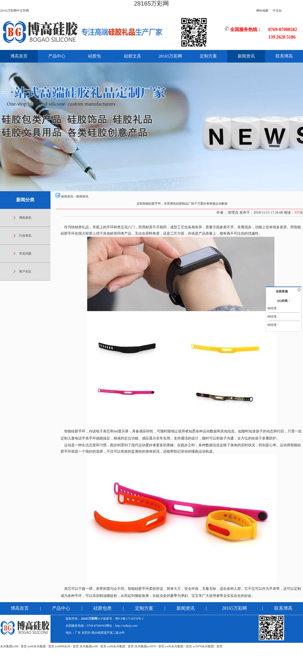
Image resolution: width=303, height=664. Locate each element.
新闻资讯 (246, 56)
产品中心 (56, 56)
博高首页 (19, 56)
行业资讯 (25, 235)
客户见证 (25, 271)
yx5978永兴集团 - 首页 (207, 646)
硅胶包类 (102, 608)
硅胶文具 (132, 56)
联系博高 (284, 56)
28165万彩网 (151, 3)
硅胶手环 (68, 233)
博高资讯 (25, 217)
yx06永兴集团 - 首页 (41, 646)
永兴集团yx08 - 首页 (93, 646)
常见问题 (25, 253)
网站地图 (262, 10)
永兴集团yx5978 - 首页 (149, 646)
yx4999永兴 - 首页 (67, 646)
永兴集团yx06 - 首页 (13, 646)
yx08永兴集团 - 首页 (120, 646)
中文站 (277, 10)
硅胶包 (94, 56)
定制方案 (208, 56)
